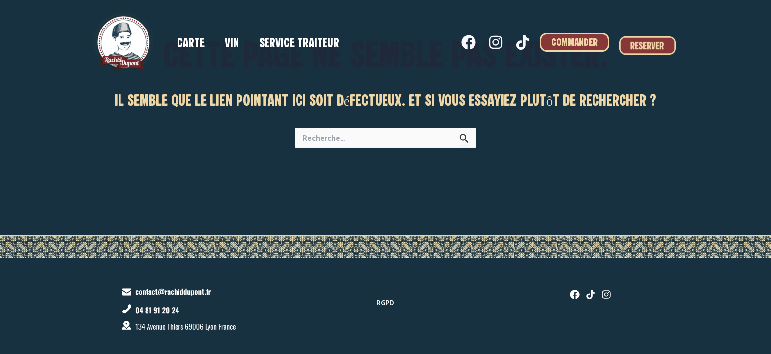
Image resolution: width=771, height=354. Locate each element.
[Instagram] (495, 42)
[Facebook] (468, 42)
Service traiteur (303, 43)
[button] (574, 42)
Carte (192, 43)
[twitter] (590, 294)
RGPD (385, 302)
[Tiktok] (522, 42)
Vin (234, 43)
